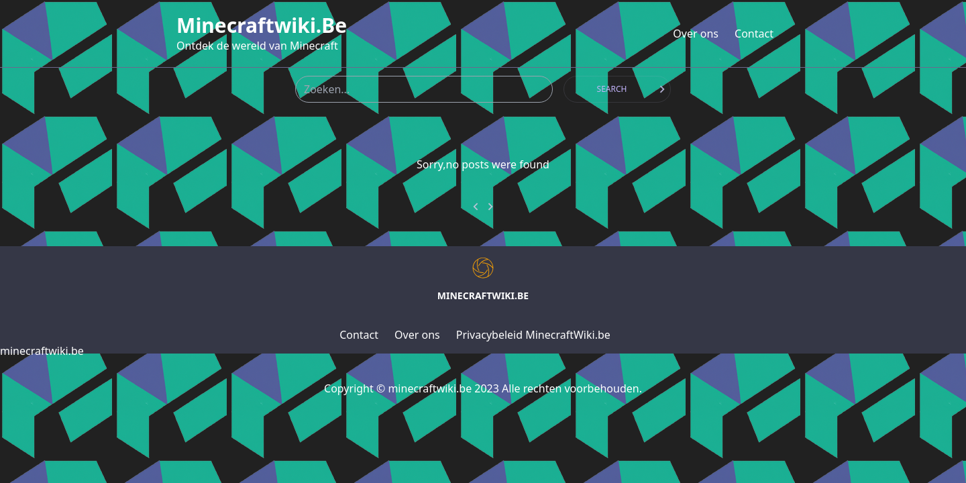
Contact (754, 33)
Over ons (695, 33)
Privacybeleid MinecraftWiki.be (533, 334)
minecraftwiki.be (261, 25)
